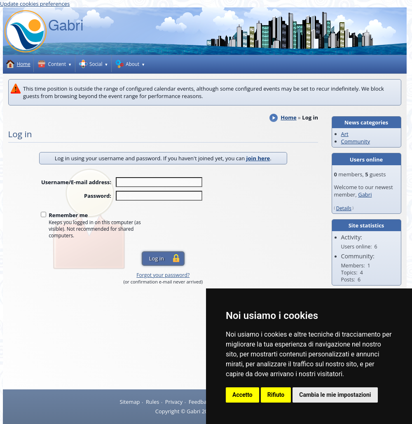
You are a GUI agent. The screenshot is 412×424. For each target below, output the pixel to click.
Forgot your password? (163, 275)
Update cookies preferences (35, 3)
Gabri (365, 194)
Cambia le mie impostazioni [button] (335, 394)
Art (345, 134)
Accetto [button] (242, 394)
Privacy (174, 401)
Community (355, 141)
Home (288, 117)
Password (97, 195)
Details (343, 208)
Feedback (200, 401)
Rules (152, 401)
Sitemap (129, 401)
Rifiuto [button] (276, 394)
